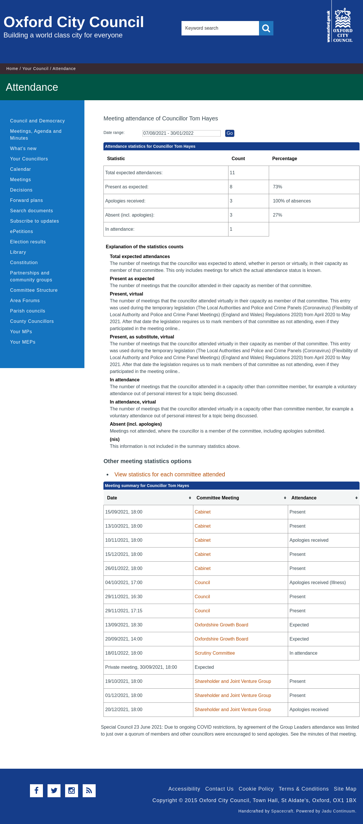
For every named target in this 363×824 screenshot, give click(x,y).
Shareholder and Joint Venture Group (233, 681)
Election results (28, 241)
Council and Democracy (37, 120)
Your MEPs (22, 342)
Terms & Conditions (304, 789)
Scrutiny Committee (215, 653)
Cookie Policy (256, 789)
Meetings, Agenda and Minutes (36, 135)
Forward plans (26, 200)
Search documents (31, 210)
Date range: (113, 132)
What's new (23, 148)
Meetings (20, 179)
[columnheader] (148, 498)
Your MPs (21, 331)
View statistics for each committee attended (169, 474)
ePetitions (21, 231)
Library (18, 252)
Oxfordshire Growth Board (221, 624)
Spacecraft (282, 811)
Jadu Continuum (338, 811)
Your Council (35, 68)
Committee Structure (34, 290)
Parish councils (28, 310)
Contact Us (219, 789)
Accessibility (184, 789)
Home (12, 68)
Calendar (20, 169)
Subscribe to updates (34, 221)
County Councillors (32, 321)
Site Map (345, 789)
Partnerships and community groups (31, 276)
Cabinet (203, 511)
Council (202, 582)
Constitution (24, 262)
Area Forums (25, 300)
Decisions (21, 189)
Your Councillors (29, 158)
